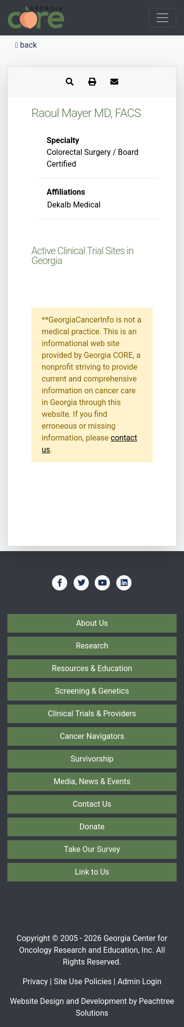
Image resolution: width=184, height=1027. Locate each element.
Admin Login (139, 981)
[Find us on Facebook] (60, 582)
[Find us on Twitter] (81, 582)
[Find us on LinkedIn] (124, 582)
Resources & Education (92, 668)
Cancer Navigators (92, 736)
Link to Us (92, 872)
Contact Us (92, 804)
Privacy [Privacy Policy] (35, 981)
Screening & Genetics (92, 691)
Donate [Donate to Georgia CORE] (92, 826)
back (26, 45)
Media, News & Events (92, 781)
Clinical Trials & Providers (92, 713)
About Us (92, 623)
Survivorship (92, 758)
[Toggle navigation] (162, 18)
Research (92, 645)
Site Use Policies (82, 981)
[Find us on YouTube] (102, 582)
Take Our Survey (92, 849)
